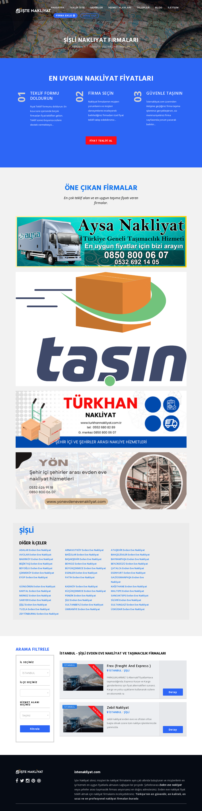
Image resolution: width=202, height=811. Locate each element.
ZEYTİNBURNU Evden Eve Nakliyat (39, 613)
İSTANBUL (115, 670)
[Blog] (39, 781)
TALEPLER (143, 7)
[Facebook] (17, 781)
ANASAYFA (57, 7)
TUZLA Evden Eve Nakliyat (34, 609)
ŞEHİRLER (96, 7)
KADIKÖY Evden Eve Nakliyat (81, 586)
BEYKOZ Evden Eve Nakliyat (81, 563)
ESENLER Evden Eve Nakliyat (81, 572)
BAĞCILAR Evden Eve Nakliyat (82, 554)
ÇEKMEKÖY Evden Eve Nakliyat (36, 572)
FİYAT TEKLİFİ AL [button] (101, 140)
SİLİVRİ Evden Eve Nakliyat (126, 600)
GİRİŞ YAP (89, 17)
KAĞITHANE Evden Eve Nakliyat (129, 586)
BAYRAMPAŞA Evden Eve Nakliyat (130, 559)
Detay (173, 692)
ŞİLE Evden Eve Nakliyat (78, 600)
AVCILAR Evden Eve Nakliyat (35, 554)
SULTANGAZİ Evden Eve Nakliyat (130, 604)
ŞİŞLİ (126, 670)
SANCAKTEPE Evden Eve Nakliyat (129, 595)
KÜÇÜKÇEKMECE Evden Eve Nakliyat (85, 591)
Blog (158, 7)
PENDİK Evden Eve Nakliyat (80, 595)
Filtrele (35, 729)
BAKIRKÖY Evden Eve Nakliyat (36, 559)
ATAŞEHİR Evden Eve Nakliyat (128, 550)
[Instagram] (28, 781)
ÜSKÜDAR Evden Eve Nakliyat (128, 609)
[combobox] (35, 673)
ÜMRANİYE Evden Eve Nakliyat (82, 609)
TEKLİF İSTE (77, 7)
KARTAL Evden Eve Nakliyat (35, 591)
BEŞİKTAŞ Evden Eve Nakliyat (35, 563)
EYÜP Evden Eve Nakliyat (33, 577)
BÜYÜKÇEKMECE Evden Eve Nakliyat (85, 568)
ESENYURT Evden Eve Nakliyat (128, 572)
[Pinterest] (33, 781)
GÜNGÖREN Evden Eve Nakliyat (37, 586)
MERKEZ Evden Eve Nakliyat (35, 595)
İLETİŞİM (173, 7)
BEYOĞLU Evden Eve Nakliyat (35, 568)
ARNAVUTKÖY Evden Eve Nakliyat (84, 550)
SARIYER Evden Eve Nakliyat (35, 600)
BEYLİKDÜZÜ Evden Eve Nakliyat (129, 563)
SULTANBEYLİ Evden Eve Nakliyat (84, 604)
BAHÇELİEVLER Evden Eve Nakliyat (130, 554)
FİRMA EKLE (65, 16)
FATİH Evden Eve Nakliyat (80, 577)
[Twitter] (22, 781)
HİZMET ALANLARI (119, 7)
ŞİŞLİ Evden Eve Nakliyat (33, 604)
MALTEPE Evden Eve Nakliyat (127, 591)
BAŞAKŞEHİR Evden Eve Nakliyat (83, 559)
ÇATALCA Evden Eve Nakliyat (127, 568)
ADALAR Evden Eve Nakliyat (35, 550)
